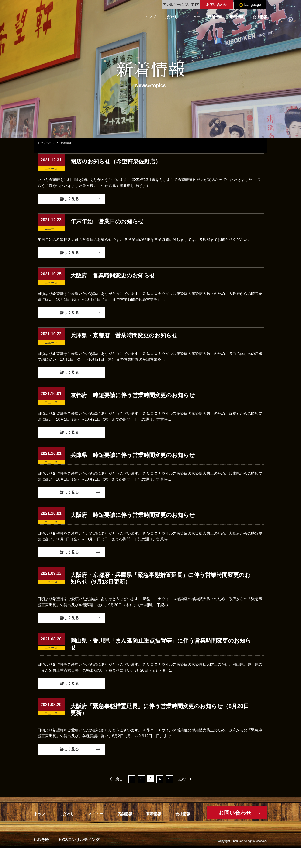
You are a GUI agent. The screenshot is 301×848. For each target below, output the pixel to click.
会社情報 (259, 17)
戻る (119, 779)
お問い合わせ (216, 5)
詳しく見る (69, 199)
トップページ (46, 143)
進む (182, 779)
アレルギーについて (181, 5)
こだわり (170, 17)
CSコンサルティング (79, 840)
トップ (150, 17)
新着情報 (237, 17)
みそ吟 (41, 840)
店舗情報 (215, 17)
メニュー (192, 17)
